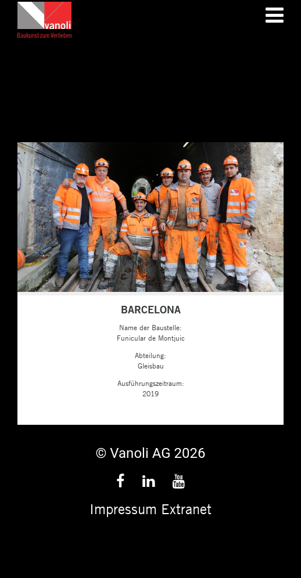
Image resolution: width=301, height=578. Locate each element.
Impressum (123, 509)
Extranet (186, 509)
